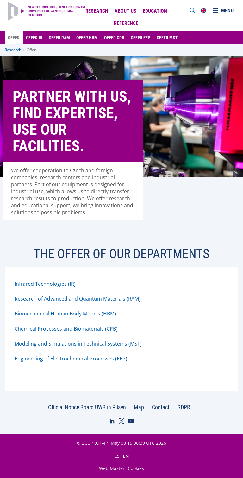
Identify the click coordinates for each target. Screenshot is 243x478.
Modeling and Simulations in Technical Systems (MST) (78, 343)
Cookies (136, 468)
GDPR (183, 407)
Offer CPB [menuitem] (114, 37)
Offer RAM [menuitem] (59, 37)
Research (13, 50)
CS (117, 456)
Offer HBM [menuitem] (87, 37)
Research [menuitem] (96, 11)
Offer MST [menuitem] (167, 37)
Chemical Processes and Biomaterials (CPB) (66, 328)
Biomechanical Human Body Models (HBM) (65, 313)
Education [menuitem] (155, 11)
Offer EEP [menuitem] (140, 37)
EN (126, 456)
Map (139, 407)
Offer (31, 50)
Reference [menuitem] (126, 23)
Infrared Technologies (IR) (45, 283)
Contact (160, 407)
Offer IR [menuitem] (34, 37)
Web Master (112, 468)
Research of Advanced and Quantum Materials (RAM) (77, 298)
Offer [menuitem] (14, 37)
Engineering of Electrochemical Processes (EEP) (71, 358)
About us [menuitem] (125, 11)
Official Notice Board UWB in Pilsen (87, 407)
